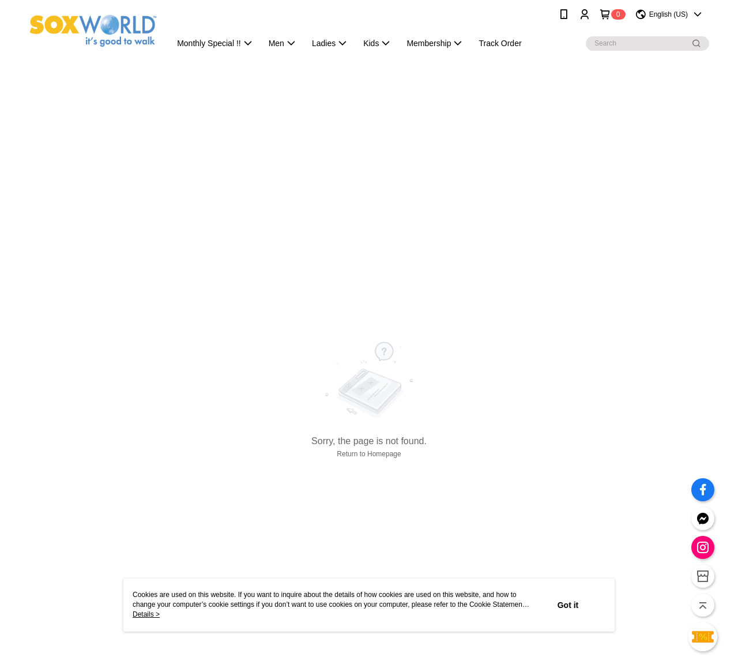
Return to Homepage (369, 454)
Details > (146, 614)
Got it (568, 605)
